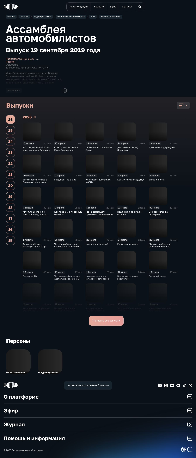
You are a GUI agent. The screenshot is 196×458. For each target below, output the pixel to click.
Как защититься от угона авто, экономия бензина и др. (37, 150)
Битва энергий (156, 179)
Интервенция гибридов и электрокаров (36, 309)
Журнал (98, 424)
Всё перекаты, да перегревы (158, 213)
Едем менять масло (127, 244)
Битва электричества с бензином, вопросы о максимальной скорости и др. (36, 183)
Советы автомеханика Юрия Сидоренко (66, 148)
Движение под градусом (162, 147)
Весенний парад (157, 276)
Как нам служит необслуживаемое (96, 309)
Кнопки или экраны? (97, 244)
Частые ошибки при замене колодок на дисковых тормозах (64, 311)
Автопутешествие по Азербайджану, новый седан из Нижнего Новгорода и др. (34, 216)
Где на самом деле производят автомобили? (99, 213)
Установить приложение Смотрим (88, 385)
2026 (35, 117)
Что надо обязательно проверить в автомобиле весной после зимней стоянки (67, 248)
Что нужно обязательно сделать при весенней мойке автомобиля (67, 279)
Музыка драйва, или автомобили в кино (160, 245)
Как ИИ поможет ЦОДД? (130, 179)
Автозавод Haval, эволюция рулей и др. (34, 245)
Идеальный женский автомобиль (160, 309)
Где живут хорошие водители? (127, 277)
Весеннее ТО (30, 276)
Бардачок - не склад (65, 179)
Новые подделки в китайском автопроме (97, 277)
